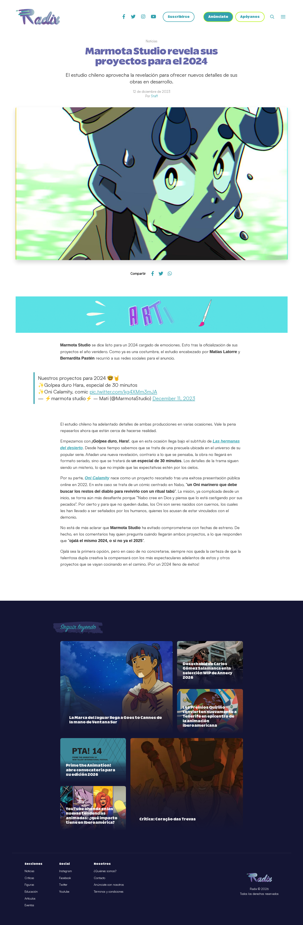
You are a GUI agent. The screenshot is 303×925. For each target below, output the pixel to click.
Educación (31, 891)
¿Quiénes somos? (105, 871)
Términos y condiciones (108, 891)
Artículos (30, 898)
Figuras (29, 884)
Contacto (99, 878)
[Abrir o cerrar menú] (283, 16)
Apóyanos (250, 17)
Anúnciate (218, 17)
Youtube (64, 891)
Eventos (29, 905)
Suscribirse (179, 17)
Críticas (29, 878)
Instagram (65, 871)
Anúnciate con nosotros (109, 884)
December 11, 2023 (174, 398)
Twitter (63, 884)
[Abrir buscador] (272, 17)
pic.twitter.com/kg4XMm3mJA (123, 391)
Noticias (29, 871)
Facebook (65, 878)
